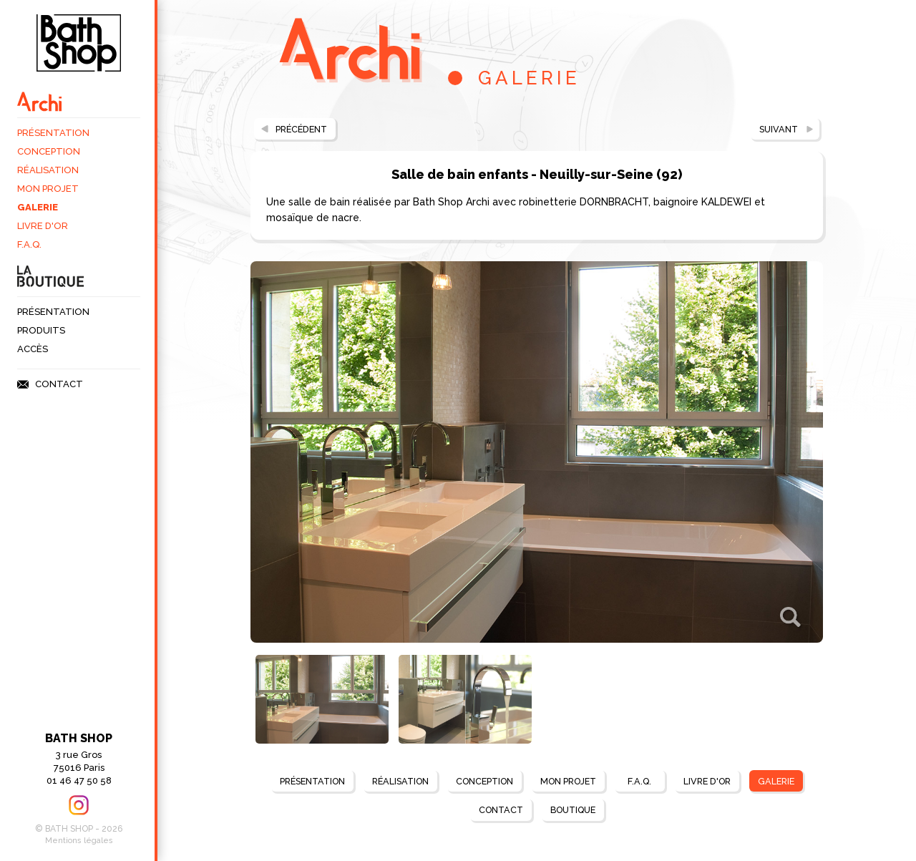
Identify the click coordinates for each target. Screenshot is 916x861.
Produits (41, 330)
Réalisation (48, 170)
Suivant (777, 129)
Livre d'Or (42, 225)
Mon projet (48, 188)
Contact (59, 384)
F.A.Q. (29, 244)
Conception (48, 151)
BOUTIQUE (574, 810)
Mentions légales (79, 840)
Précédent (303, 129)
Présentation (53, 132)
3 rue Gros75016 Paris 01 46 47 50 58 (78, 758)
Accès (32, 349)
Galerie (37, 207)
